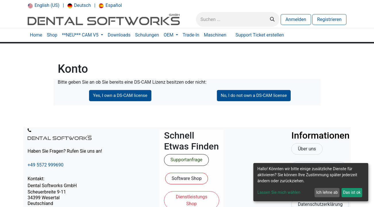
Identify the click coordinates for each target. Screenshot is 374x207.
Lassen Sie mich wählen (278, 192)
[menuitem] (43, 5)
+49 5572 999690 (45, 165)
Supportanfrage (187, 159)
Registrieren (329, 19)
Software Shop (187, 178)
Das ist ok (351, 192)
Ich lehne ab (327, 192)
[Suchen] (272, 19)
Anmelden (296, 19)
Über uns (307, 149)
